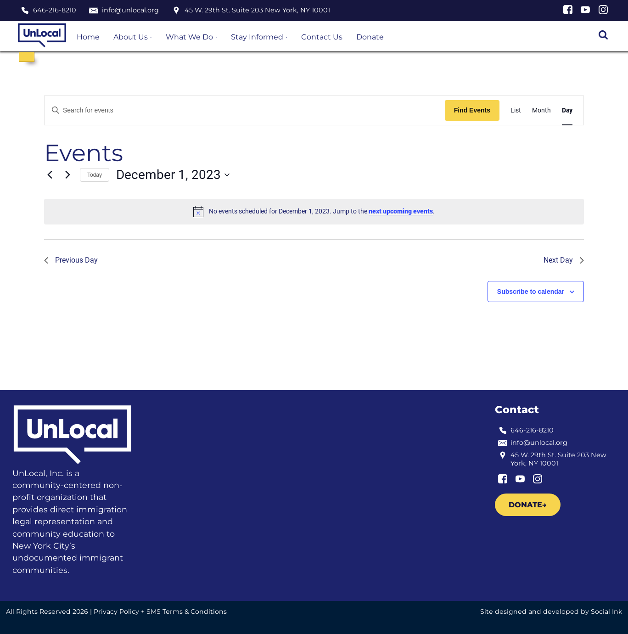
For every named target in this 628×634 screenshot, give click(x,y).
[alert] (314, 211)
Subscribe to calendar (530, 291)
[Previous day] (49, 174)
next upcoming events (401, 211)
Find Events (472, 110)
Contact (517, 409)
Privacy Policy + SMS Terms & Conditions (160, 611)
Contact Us (321, 37)
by (551, 611)
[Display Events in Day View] (567, 110)
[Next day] (67, 174)
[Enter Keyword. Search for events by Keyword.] (245, 110)
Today (94, 175)
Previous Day (71, 260)
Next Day (564, 260)
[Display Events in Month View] (541, 110)
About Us (130, 37)
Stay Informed (257, 37)
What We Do (189, 37)
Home (88, 37)
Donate (370, 37)
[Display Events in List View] (515, 110)
